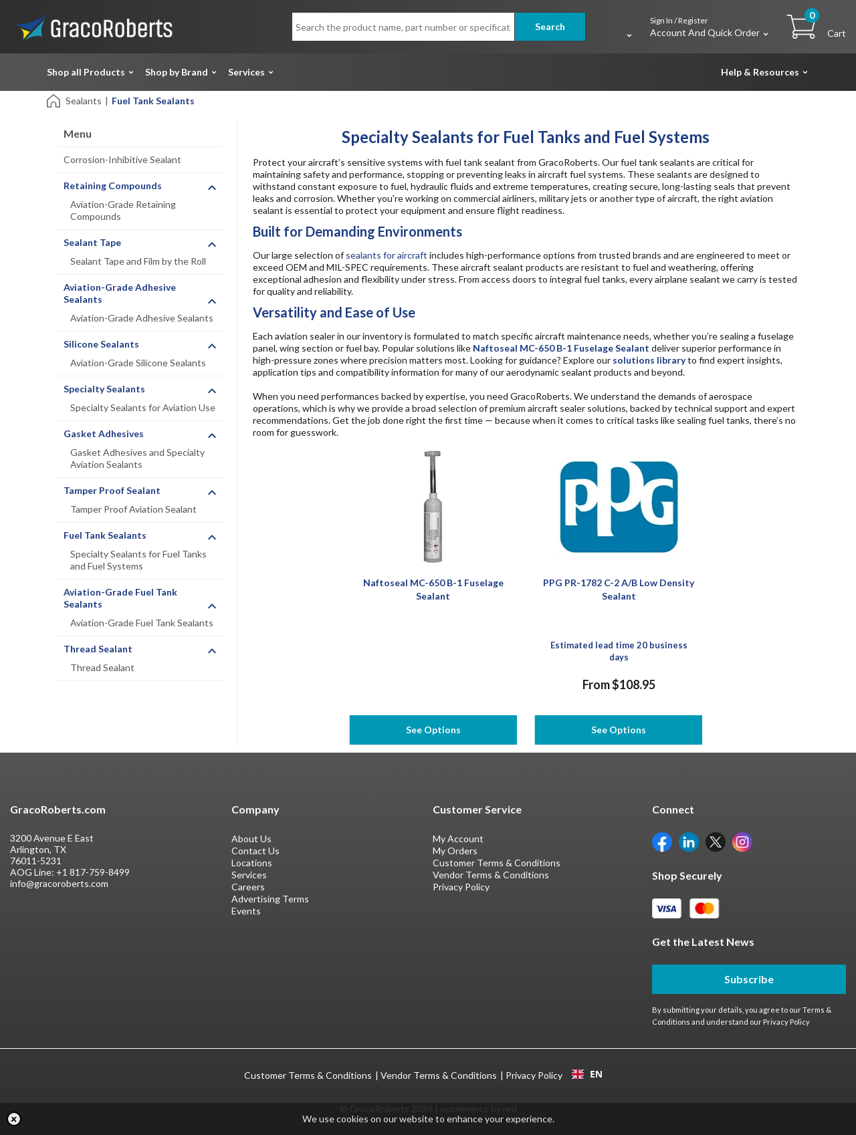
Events (246, 910)
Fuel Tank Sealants (105, 535)
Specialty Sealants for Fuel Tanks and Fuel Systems (138, 560)
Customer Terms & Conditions (496, 862)
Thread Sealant (98, 648)
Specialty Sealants (104, 388)
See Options (433, 729)
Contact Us (255, 850)
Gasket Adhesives (104, 433)
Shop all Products (86, 72)
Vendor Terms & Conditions (491, 874)
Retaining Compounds (113, 185)
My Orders (455, 850)
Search (550, 26)
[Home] (54, 100)
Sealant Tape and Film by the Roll (138, 261)
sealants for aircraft (386, 255)
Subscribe (749, 979)
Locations (251, 862)
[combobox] (586, 1074)
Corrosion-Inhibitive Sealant (122, 159)
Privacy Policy (461, 886)
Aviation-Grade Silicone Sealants (138, 362)
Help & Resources (760, 72)
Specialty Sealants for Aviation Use (142, 407)
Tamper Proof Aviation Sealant (133, 509)
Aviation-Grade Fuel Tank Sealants (141, 622)
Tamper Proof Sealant (112, 490)
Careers (248, 886)
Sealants (84, 100)
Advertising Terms (270, 898)
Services (246, 72)
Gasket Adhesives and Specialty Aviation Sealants (137, 458)
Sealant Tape (92, 242)
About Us (251, 838)
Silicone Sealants (101, 344)
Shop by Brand (176, 72)
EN (587, 1074)
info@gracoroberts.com (59, 883)
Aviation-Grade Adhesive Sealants (141, 318)
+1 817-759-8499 (93, 872)
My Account (458, 838)
